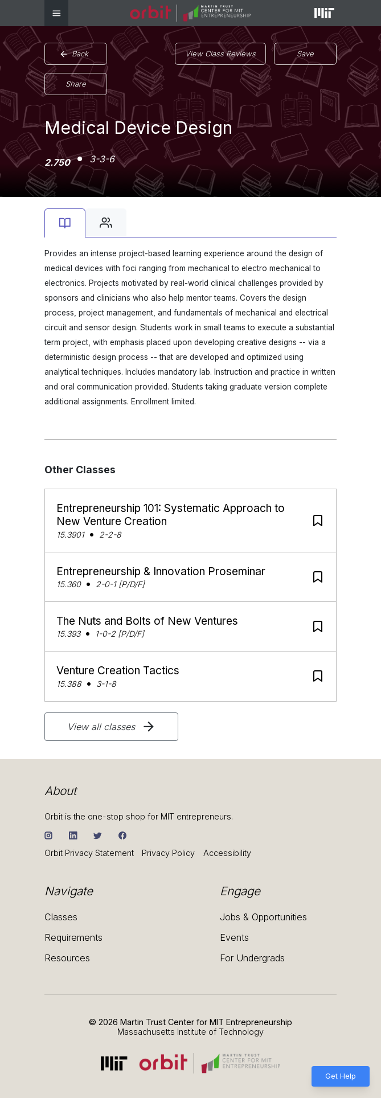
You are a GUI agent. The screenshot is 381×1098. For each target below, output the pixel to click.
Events (234, 937)
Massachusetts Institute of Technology (190, 1031)
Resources (67, 958)
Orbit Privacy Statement (89, 853)
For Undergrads (252, 958)
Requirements (73, 937)
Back (74, 54)
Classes (60, 917)
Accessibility (227, 853)
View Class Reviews (220, 53)
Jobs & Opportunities (263, 917)
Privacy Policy (168, 853)
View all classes (111, 726)
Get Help (340, 1075)
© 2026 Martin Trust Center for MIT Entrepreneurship (190, 1022)
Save (305, 53)
